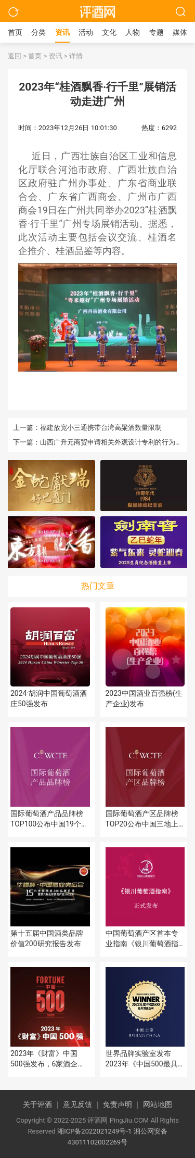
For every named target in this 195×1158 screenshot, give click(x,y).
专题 (156, 32)
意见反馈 (83, 1104)
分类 (38, 32)
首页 (15, 32)
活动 (86, 32)
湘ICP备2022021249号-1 (94, 1131)
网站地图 (157, 1104)
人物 (132, 32)
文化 (109, 32)
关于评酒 (43, 1104)
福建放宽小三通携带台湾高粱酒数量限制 (101, 427)
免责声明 (123, 1104)
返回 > (17, 56)
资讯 (62, 32)
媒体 (180, 32)
